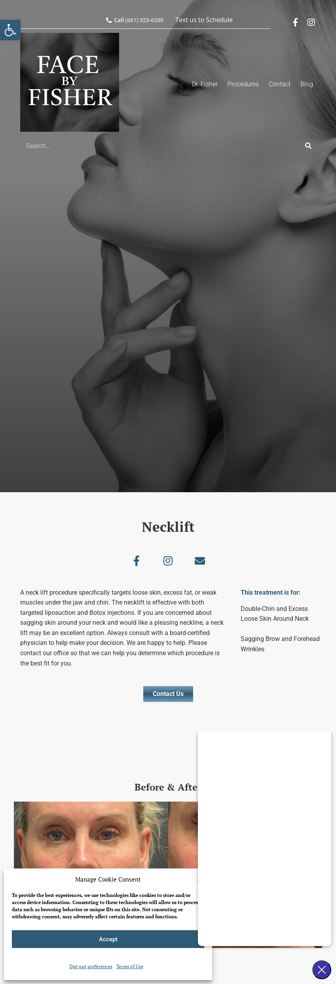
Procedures (243, 84)
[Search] (308, 146)
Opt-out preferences (90, 966)
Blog (306, 84)
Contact (279, 84)
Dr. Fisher (205, 84)
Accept (108, 939)
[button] (10, 30)
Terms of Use (129, 966)
